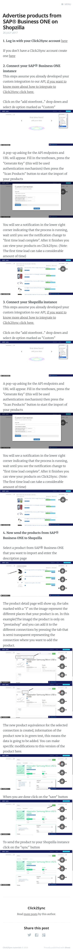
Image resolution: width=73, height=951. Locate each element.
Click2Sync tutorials (12, 947)
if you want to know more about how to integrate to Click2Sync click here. (35, 87)
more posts (30, 914)
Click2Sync (36, 908)
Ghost (67, 947)
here (64, 41)
